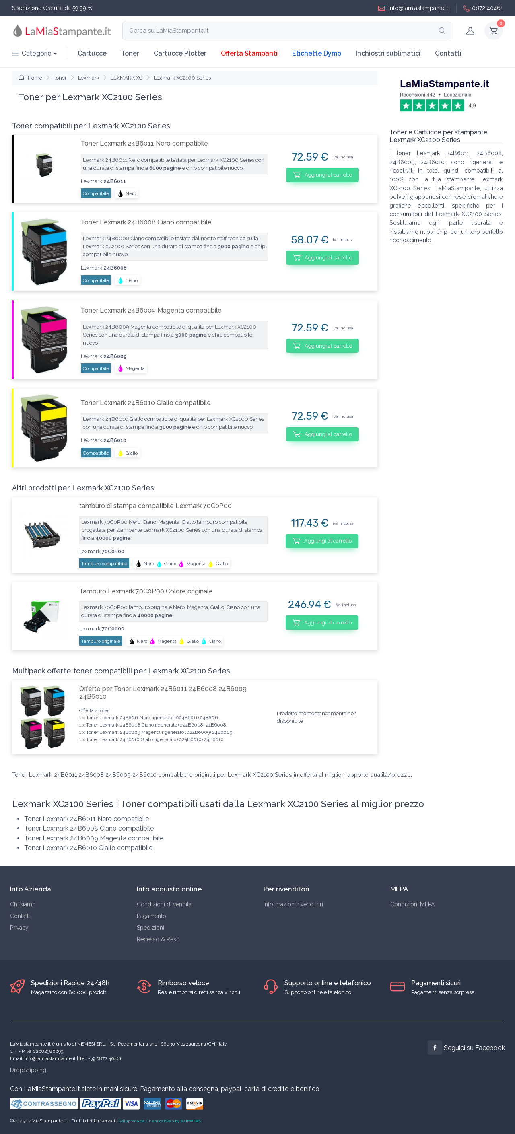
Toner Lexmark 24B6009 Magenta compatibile (151, 310)
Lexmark (88, 78)
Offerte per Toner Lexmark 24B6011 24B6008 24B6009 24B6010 (163, 692)
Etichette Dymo (316, 53)
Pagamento (151, 916)
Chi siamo (23, 904)
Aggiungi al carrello (322, 174)
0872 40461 (483, 8)
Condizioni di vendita (164, 904)
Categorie (32, 53)
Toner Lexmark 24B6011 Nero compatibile (144, 143)
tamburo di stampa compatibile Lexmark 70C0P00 (155, 506)
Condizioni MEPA (412, 904)
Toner (130, 53)
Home (30, 78)
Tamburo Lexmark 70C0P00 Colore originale (146, 591)
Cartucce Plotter (180, 53)
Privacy (19, 927)
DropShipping (28, 1070)
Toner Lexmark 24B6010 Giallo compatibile (146, 403)
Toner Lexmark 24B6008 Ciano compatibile (146, 222)
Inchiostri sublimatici (388, 53)
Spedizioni (150, 927)
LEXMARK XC (126, 78)
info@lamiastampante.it (413, 8)
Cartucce (92, 53)
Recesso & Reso (158, 939)
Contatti (448, 53)
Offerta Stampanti (249, 53)
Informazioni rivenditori (293, 904)
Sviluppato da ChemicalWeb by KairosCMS (160, 1121)
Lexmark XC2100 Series (182, 78)
